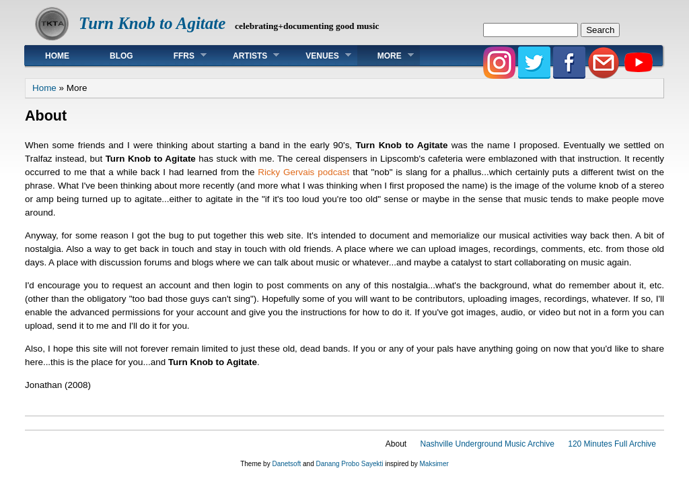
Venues (318, 56)
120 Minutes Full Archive (612, 444)
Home (57, 56)
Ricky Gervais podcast (303, 172)
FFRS (180, 56)
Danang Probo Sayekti (349, 463)
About (396, 444)
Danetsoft (286, 463)
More (385, 56)
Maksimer (433, 463)
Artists (246, 56)
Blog (121, 56)
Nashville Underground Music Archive (487, 444)
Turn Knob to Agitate (152, 23)
